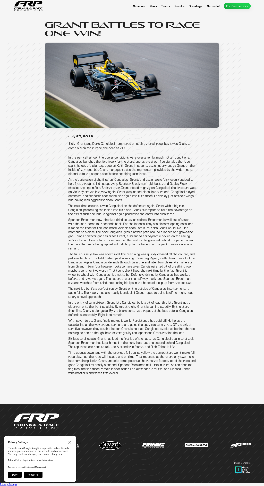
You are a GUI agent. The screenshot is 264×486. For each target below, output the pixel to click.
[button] (165, 6)
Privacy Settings (8, 484)
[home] (28, 6)
